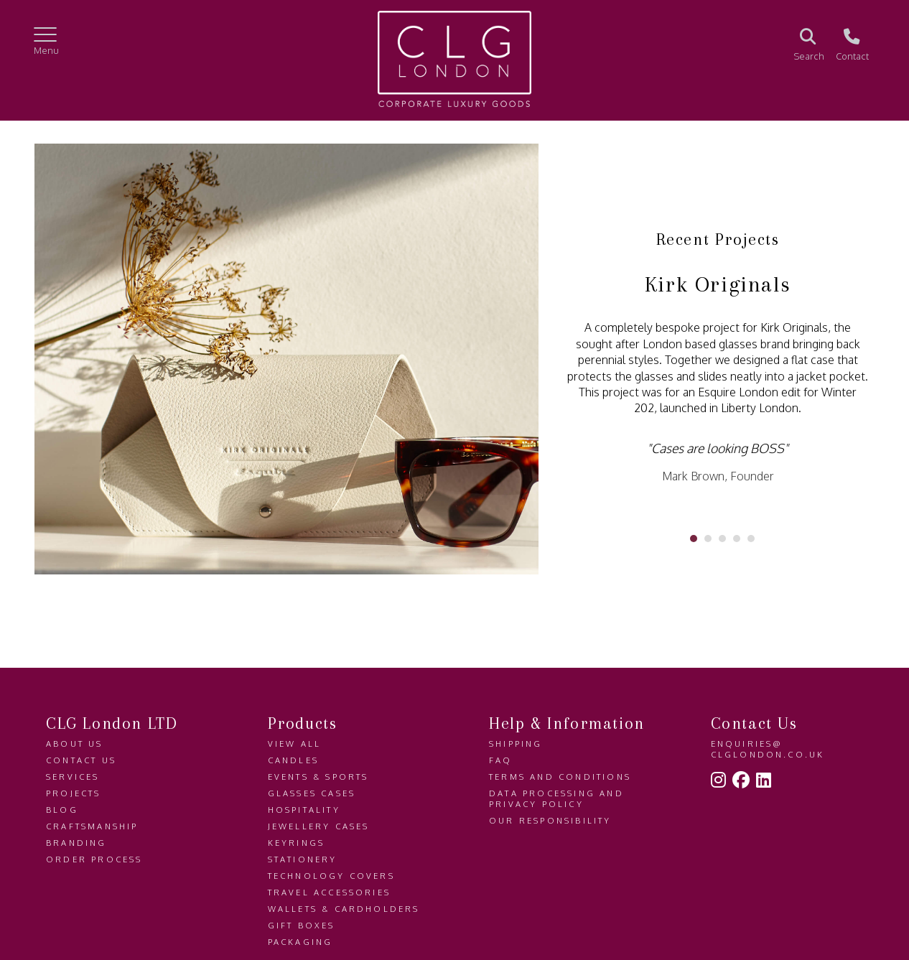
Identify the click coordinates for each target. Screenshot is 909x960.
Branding (76, 842)
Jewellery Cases (319, 826)
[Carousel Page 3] (722, 538)
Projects (73, 793)
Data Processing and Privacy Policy (556, 798)
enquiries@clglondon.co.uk (768, 749)
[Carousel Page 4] (736, 538)
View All (295, 743)
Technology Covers (331, 875)
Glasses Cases (312, 793)
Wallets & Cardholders (344, 908)
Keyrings (296, 842)
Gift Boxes (301, 925)
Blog (62, 809)
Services (73, 776)
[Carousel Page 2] (708, 538)
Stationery (302, 859)
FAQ (501, 760)
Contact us (81, 760)
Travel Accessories (329, 892)
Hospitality (304, 809)
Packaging (300, 941)
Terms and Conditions (560, 776)
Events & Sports (318, 776)
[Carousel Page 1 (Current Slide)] (693, 538)
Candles (293, 760)
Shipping (516, 743)
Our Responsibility (550, 820)
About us (74, 743)
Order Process (94, 859)
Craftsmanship (92, 826)
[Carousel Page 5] (751, 538)
